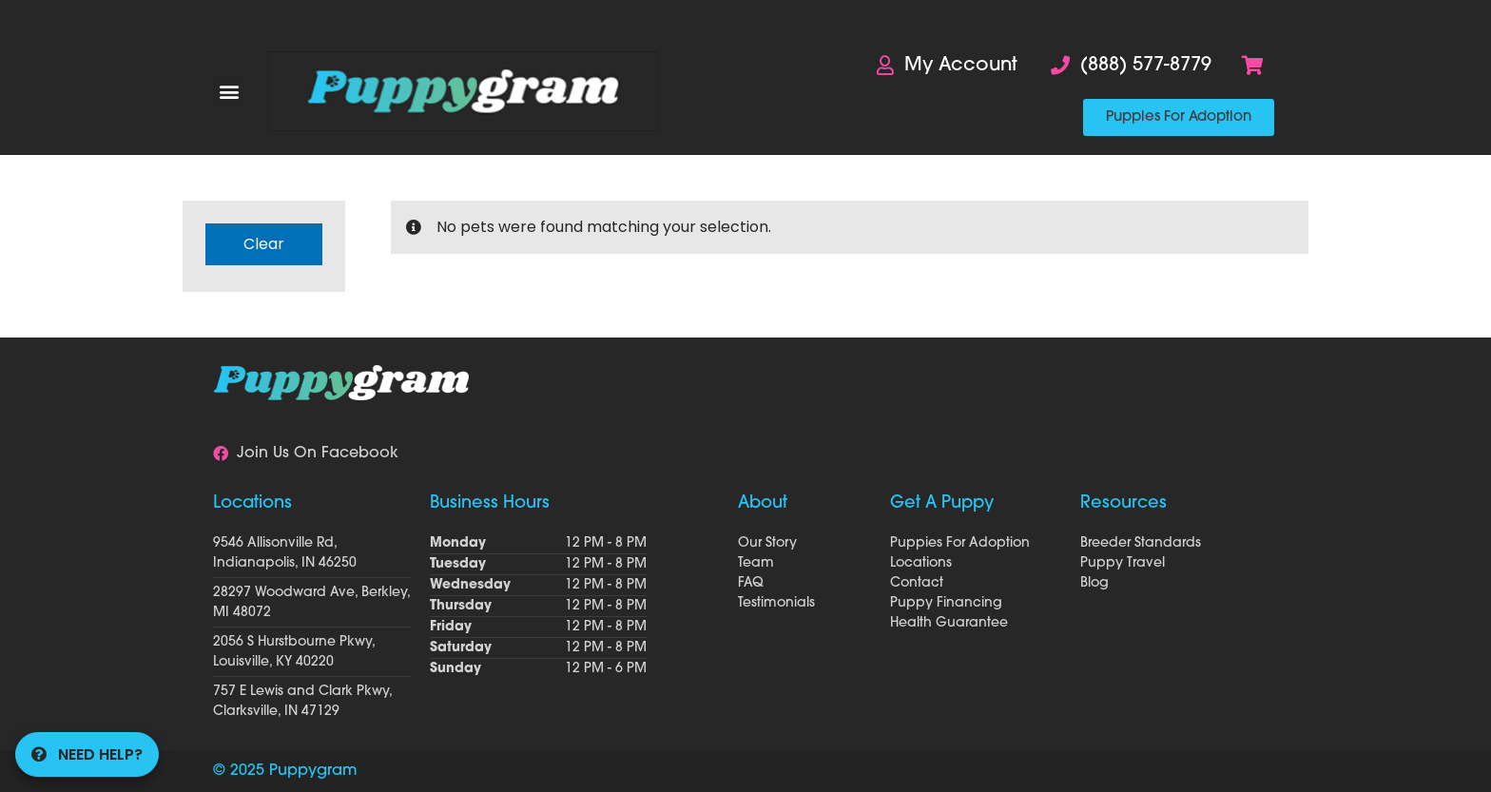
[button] (228, 91)
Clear (263, 244)
